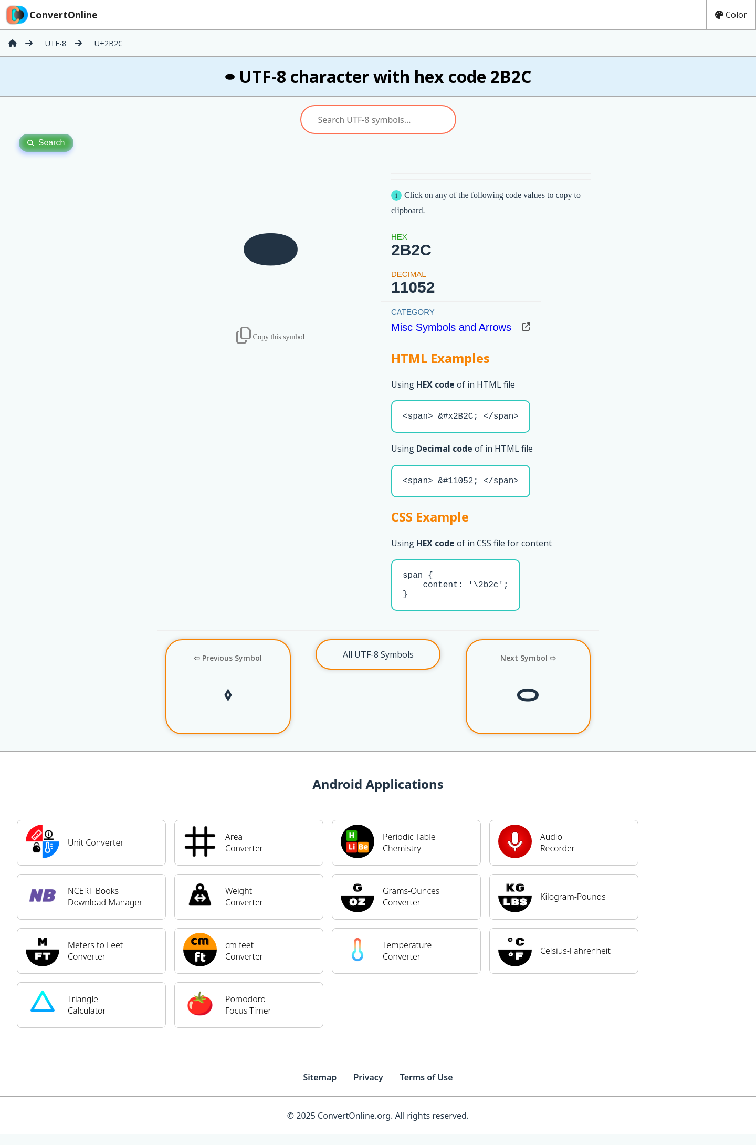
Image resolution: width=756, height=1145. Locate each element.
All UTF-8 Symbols (378, 665)
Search (46, 142)
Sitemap (320, 1088)
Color (731, 14)
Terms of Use (426, 1088)
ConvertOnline (51, 14)
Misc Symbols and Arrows (451, 327)
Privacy (368, 1088)
